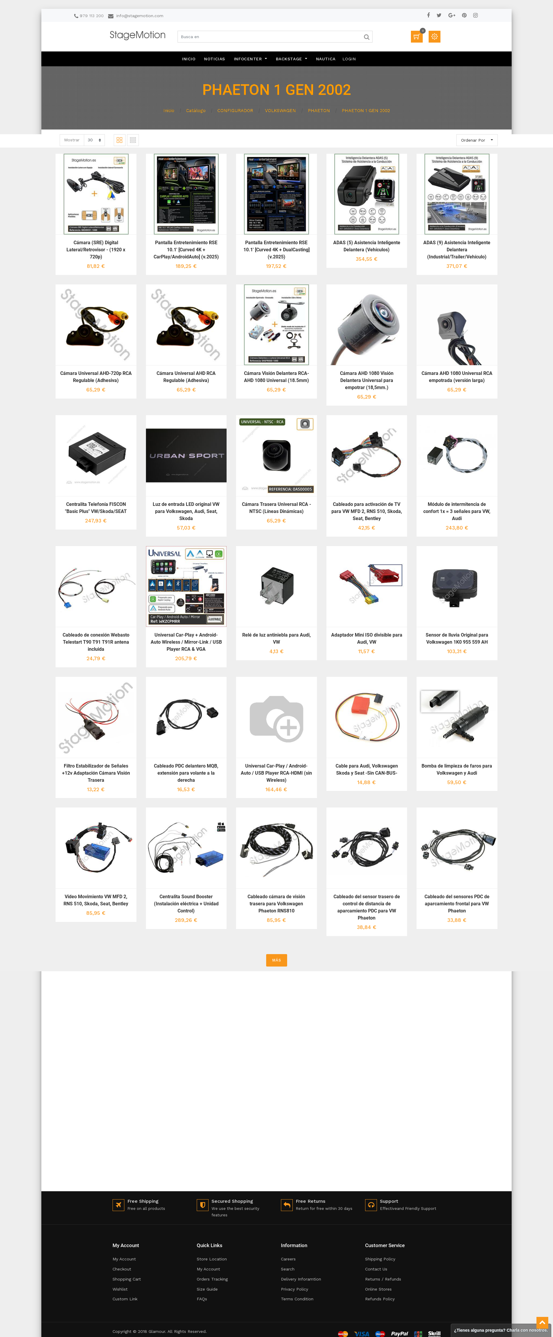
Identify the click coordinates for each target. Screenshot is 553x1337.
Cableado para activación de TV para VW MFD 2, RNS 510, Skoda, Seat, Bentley (366, 511)
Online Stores (378, 1289)
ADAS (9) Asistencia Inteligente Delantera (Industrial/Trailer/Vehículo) (456, 250)
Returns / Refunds (383, 1279)
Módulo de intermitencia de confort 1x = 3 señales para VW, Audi (456, 511)
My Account (124, 1259)
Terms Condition (297, 1298)
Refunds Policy (380, 1298)
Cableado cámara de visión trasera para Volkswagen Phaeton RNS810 (276, 904)
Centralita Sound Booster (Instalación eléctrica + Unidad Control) (186, 904)
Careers (288, 1259)
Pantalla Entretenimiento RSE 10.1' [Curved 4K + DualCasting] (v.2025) (276, 250)
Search (288, 1269)
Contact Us (376, 1269)
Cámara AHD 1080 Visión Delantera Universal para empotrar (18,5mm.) (366, 380)
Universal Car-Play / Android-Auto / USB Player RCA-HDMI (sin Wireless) (276, 773)
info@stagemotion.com (139, 15)
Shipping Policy (380, 1259)
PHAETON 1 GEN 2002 (366, 110)
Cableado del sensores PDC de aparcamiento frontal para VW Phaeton (456, 904)
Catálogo (196, 110)
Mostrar (71, 139)
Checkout (122, 1269)
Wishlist (120, 1289)
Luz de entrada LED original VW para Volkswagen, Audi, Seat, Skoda (186, 511)
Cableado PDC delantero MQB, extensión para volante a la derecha (186, 773)
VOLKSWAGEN (280, 110)
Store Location (212, 1259)
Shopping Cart (127, 1279)
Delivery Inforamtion (301, 1279)
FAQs (202, 1298)
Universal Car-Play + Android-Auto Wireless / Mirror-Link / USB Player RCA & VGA (186, 642)
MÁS (276, 960)
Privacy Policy (294, 1289)
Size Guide (207, 1289)
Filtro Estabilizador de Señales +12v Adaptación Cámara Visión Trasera (96, 773)
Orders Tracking (212, 1279)
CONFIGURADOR (235, 110)
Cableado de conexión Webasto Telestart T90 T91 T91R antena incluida (96, 642)
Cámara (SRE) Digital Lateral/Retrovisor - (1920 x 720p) (95, 250)
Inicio (168, 110)
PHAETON (319, 110)
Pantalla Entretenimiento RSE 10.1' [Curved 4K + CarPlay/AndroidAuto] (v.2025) (186, 250)
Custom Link (125, 1298)
